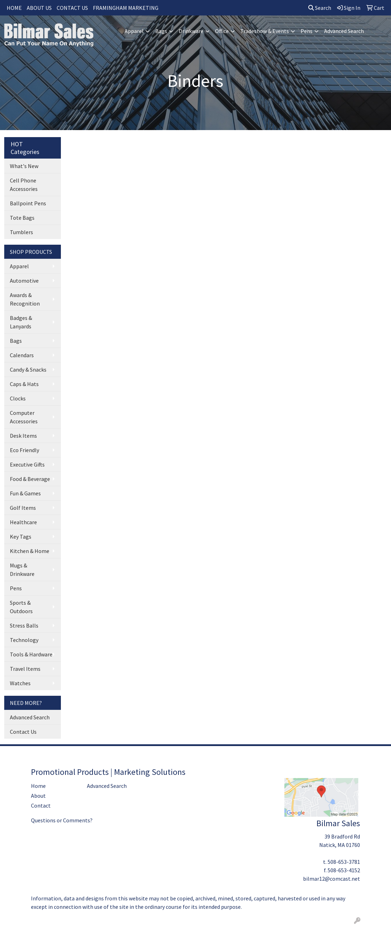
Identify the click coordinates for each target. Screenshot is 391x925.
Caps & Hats (24, 383)
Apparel (134, 30)
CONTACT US (72, 7)
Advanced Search (344, 30)
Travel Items (25, 668)
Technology (24, 639)
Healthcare (23, 522)
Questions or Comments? (62, 820)
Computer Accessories (24, 417)
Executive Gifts (27, 464)
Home (38, 785)
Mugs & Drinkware (22, 569)
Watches (20, 683)
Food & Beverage (30, 478)
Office (222, 30)
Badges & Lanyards (21, 322)
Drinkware (191, 30)
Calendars (22, 355)
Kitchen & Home (29, 550)
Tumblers (21, 232)
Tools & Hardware (31, 654)
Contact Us (23, 731)
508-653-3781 (344, 861)
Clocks (18, 398)
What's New (24, 165)
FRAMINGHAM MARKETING (125, 7)
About (38, 795)
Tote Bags (22, 217)
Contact (41, 805)
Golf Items (23, 507)
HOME (14, 7)
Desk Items (23, 435)
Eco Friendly (24, 450)
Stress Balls (24, 625)
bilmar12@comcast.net (331, 878)
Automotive (24, 280)
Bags (161, 30)
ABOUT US (39, 7)
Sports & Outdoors (21, 607)
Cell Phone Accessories (24, 184)
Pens (307, 30)
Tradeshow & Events (264, 30)
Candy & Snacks (28, 369)
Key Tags (20, 536)
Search (319, 7)
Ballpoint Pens (28, 203)
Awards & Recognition (25, 299)
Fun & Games (25, 493)
